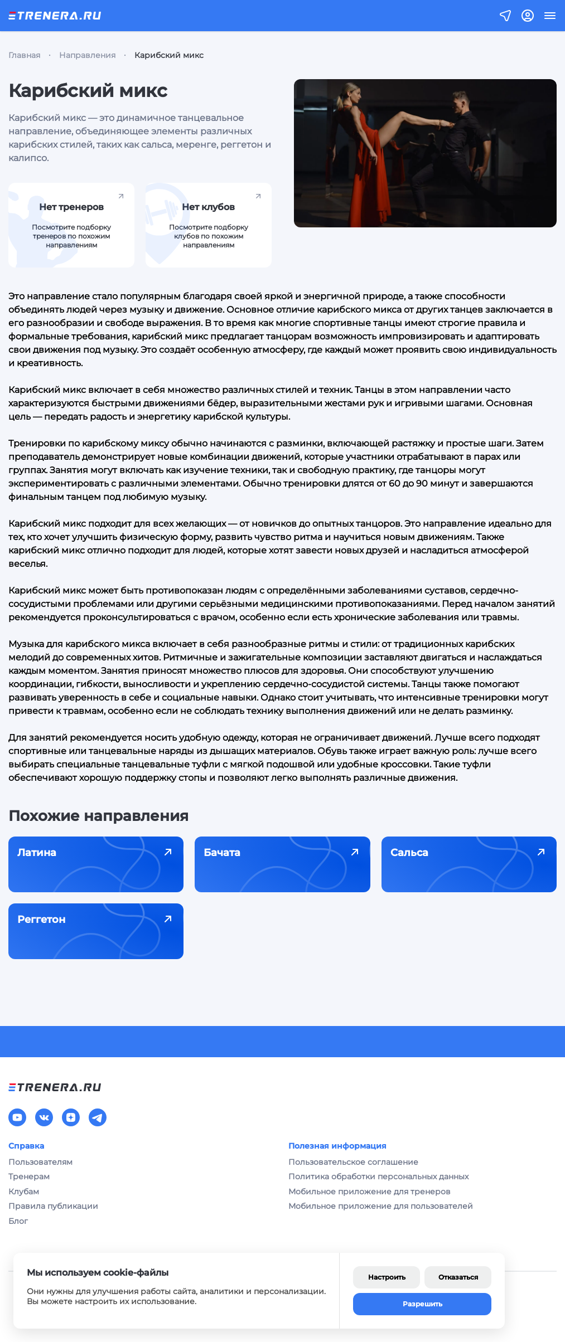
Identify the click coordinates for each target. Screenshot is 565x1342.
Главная (24, 55)
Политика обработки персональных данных (378, 1176)
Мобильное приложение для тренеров (369, 1192)
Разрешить (422, 1304)
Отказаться (458, 1277)
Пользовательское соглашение (353, 1162)
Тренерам (29, 1176)
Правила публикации (53, 1206)
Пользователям (40, 1162)
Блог (18, 1221)
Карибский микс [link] (169, 55)
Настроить (386, 1277)
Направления (87, 55)
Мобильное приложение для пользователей (380, 1206)
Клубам (23, 1192)
